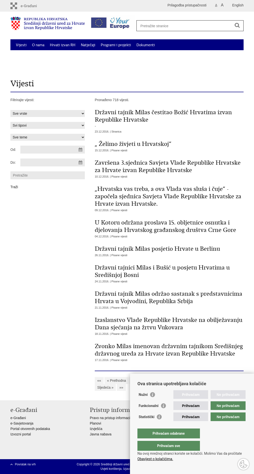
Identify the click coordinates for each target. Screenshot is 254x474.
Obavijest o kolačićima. (155, 459)
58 (134, 381)
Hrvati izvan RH (62, 45)
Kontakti (59, 68)
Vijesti (21, 45)
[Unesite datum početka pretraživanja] (52, 150)
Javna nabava (100, 434)
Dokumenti (145, 45)
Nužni (143, 404)
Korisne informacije (31, 68)
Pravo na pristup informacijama (114, 418)
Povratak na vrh (25, 464)
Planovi (95, 423)
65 (202, 381)
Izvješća (96, 429)
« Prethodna (116, 381)
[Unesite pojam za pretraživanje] (188, 26)
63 (183, 381)
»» (121, 387)
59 (144, 381)
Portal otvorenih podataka (30, 429)
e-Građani (18, 418)
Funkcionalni (149, 416)
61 (163, 381)
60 (154, 381)
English (238, 5)
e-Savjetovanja (21, 423)
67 (222, 381)
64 (192, 381)
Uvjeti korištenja (111, 469)
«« (99, 381)
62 (173, 381)
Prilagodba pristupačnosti (186, 5)
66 (212, 381)
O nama (38, 45)
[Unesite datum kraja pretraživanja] (52, 162)
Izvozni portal (20, 434)
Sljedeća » (105, 387)
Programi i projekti (116, 45)
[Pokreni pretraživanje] (237, 25)
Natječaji (88, 45)
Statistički (146, 427)
